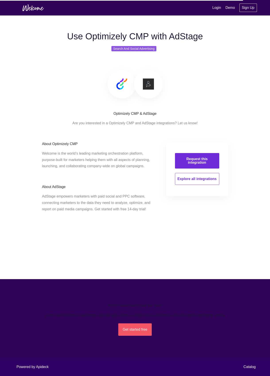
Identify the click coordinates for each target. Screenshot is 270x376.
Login (216, 8)
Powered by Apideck (33, 367)
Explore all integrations (197, 179)
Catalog (249, 367)
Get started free (135, 329)
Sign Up (248, 8)
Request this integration (197, 160)
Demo (230, 8)
